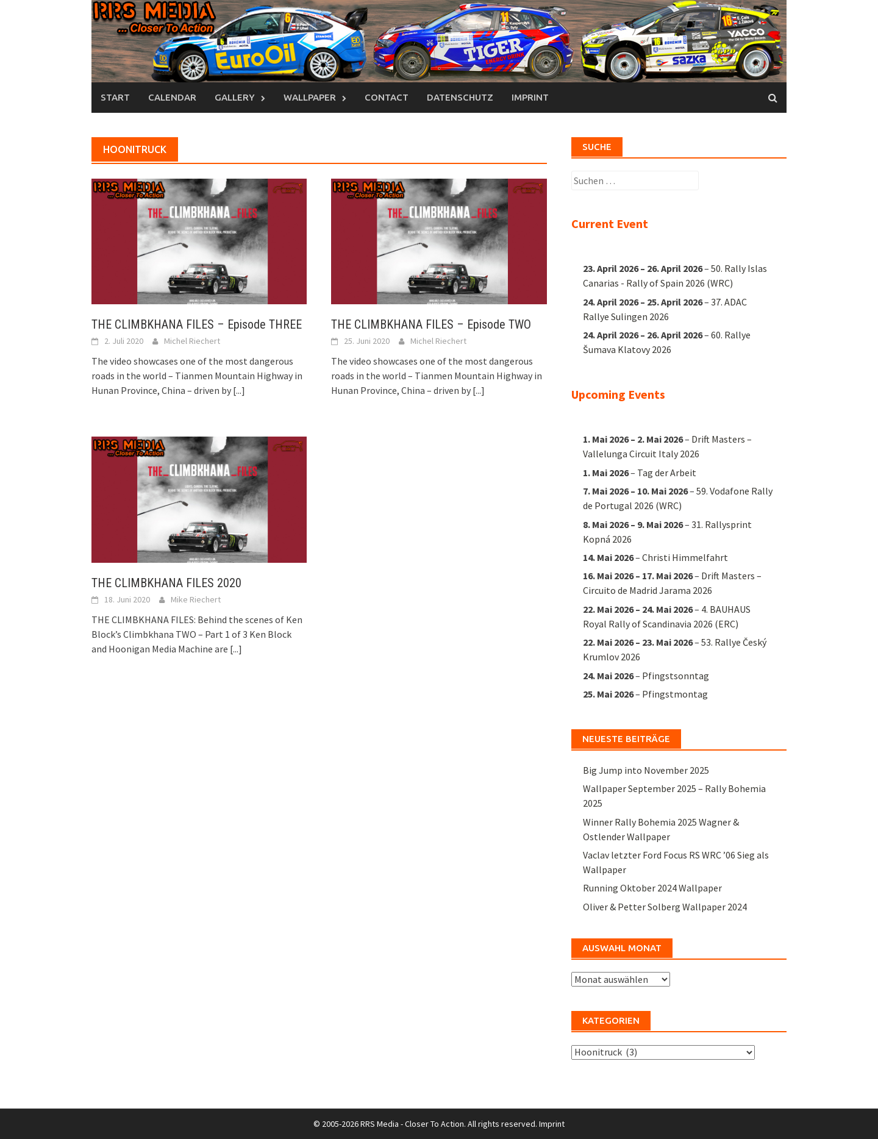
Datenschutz (460, 97)
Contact (387, 97)
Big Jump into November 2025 (646, 770)
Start (115, 97)
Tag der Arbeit (666, 472)
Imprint (530, 97)
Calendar (172, 97)
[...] (239, 390)
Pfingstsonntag (675, 675)
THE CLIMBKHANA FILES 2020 (166, 583)
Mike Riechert (196, 599)
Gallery (235, 97)
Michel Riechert (192, 340)
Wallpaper (310, 97)
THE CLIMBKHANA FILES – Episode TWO (431, 324)
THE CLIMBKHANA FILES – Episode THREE (196, 324)
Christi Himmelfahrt (685, 557)
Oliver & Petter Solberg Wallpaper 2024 (665, 907)
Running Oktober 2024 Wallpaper (652, 888)
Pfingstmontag (675, 693)
